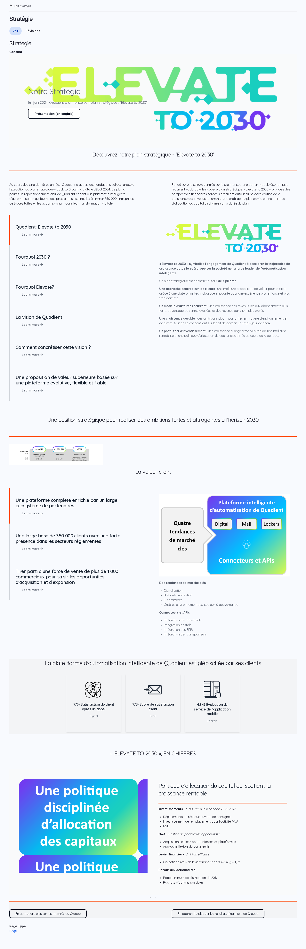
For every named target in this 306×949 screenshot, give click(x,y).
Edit (22, 5)
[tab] (81, 230)
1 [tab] (150, 898)
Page (13, 931)
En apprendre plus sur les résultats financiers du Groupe (218, 914)
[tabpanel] (153, 832)
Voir (15, 31)
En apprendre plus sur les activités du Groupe (48, 914)
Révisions (33, 31)
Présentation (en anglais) (54, 114)
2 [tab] (156, 898)
